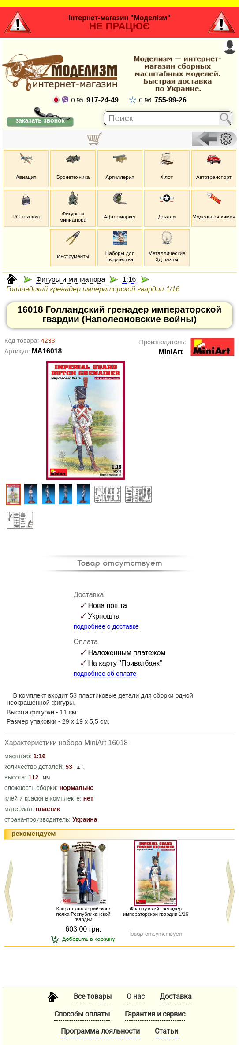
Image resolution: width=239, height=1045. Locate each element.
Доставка (176, 996)
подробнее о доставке (106, 626)
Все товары (93, 996)
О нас (136, 996)
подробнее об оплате (105, 673)
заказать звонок (39, 120)
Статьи (166, 1031)
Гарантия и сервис (155, 1014)
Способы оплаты (82, 1014)
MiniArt (171, 352)
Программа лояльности (100, 1031)
